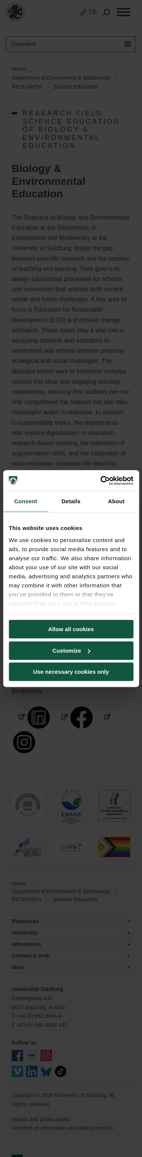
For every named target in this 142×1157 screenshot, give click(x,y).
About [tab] (116, 501)
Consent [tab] (25, 501)
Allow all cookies (71, 629)
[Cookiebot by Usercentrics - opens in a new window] (101, 481)
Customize (71, 650)
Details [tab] (71, 501)
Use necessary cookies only (71, 671)
